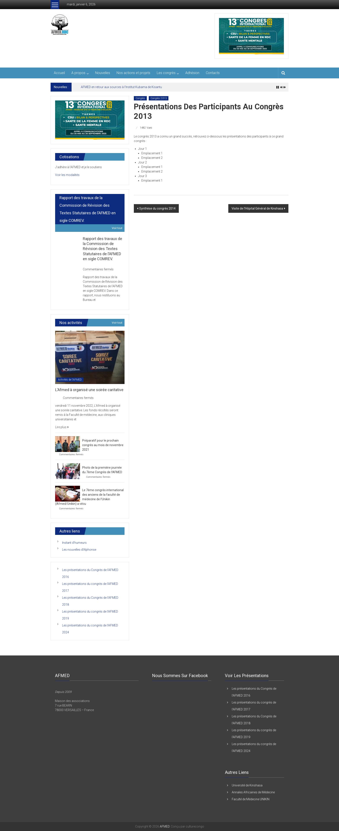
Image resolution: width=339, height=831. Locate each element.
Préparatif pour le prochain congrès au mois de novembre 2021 (102, 445)
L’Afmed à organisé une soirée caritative (89, 389)
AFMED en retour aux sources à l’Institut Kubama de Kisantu (121, 87)
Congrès (140, 98)
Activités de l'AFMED (70, 379)
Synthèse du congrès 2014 (157, 208)
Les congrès (166, 73)
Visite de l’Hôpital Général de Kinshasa (257, 208)
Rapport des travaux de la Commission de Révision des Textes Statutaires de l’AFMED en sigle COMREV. (102, 248)
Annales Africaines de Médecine (253, 792)
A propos (78, 73)
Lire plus (62, 427)
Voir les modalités (67, 175)
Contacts (213, 73)
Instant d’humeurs (74, 542)
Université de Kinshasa (247, 785)
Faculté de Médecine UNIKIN (250, 799)
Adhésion (192, 73)
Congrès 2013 (158, 98)
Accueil (59, 73)
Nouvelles (102, 73)
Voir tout (117, 228)
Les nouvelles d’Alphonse (79, 549)
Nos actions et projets (133, 73)
